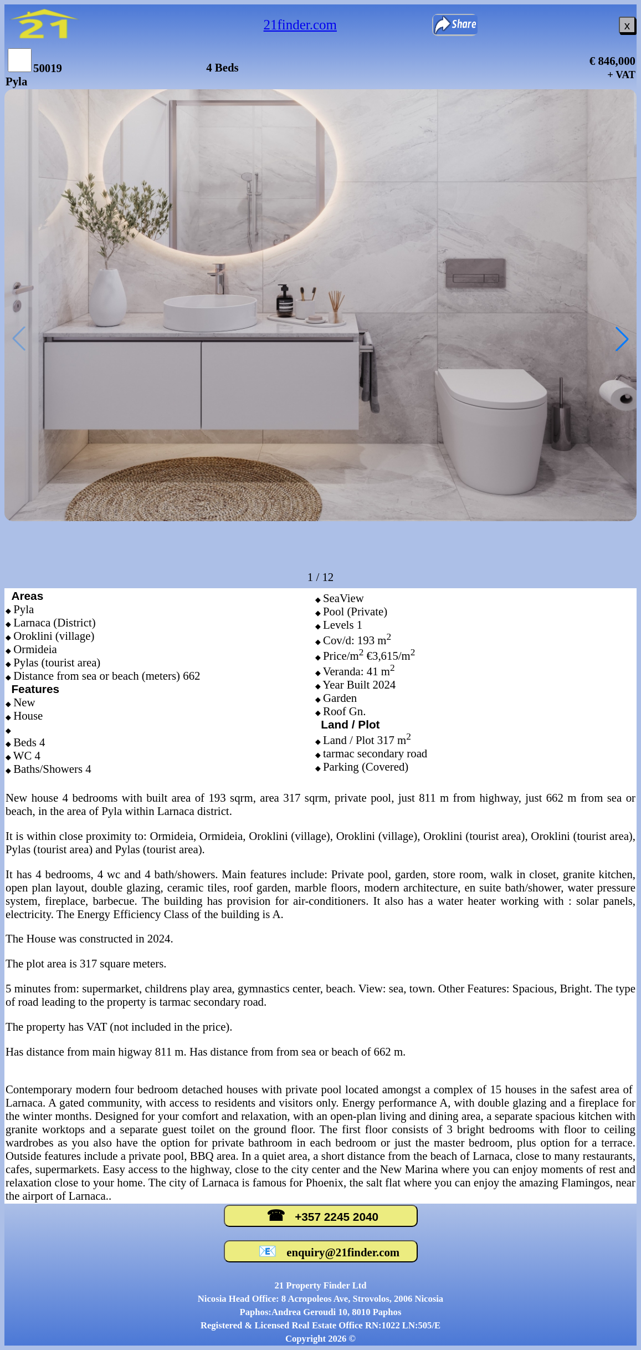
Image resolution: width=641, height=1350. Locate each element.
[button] (622, 339)
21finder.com (300, 24)
